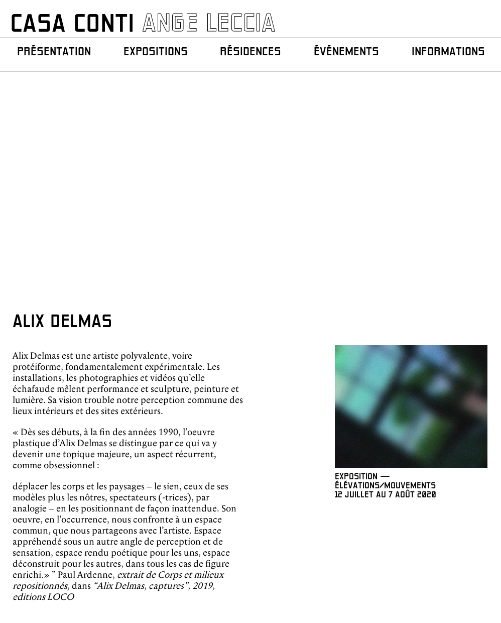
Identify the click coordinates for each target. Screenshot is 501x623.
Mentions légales (473, 583)
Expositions (156, 53)
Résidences (250, 53)
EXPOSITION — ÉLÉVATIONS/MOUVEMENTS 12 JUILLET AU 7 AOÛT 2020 (387, 262)
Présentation (55, 53)
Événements (344, 53)
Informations (445, 53)
